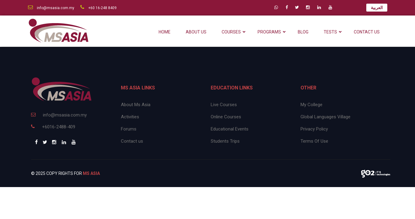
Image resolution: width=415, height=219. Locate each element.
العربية (377, 7)
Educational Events (229, 129)
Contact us (132, 141)
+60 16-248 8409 (98, 8)
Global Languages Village (325, 117)
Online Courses (226, 117)
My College (311, 104)
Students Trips (225, 141)
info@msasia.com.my (51, 8)
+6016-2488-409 (53, 127)
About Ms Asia (135, 104)
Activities (130, 117)
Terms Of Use (314, 141)
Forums (128, 129)
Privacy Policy (314, 129)
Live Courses (224, 104)
